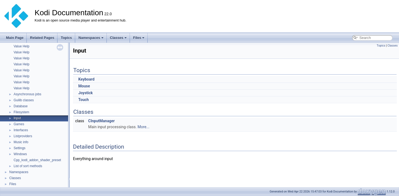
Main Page (14, 38)
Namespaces (90, 38)
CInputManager (101, 121)
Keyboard (86, 79)
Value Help (21, 46)
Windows (20, 154)
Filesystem (21, 112)
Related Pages (42, 38)
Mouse (84, 86)
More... (143, 127)
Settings (19, 148)
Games (19, 124)
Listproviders (23, 136)
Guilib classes (24, 100)
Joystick (85, 93)
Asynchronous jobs (27, 94)
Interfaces (21, 130)
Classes (118, 38)
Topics (66, 38)
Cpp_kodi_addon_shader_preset (37, 160)
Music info (21, 142)
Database (21, 106)
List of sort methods (28, 166)
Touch (83, 99)
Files (139, 38)
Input (17, 118)
